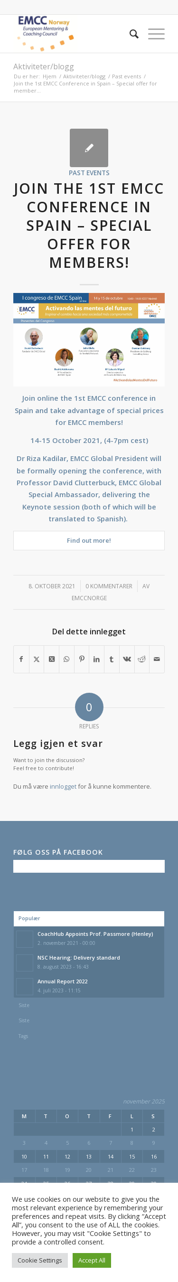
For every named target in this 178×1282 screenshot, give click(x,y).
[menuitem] (129, 34)
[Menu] (152, 34)
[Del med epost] (157, 659)
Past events (89, 173)
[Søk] (129, 34)
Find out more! (89, 540)
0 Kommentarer (108, 586)
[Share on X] (51, 659)
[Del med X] (36, 659)
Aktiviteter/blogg (43, 66)
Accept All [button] (91, 1260)
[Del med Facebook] (21, 659)
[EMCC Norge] (73, 34)
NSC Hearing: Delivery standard (78, 957)
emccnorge (89, 598)
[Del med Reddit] (142, 659)
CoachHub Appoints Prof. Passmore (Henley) (95, 933)
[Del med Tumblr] (111, 659)
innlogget (63, 786)
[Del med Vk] (127, 659)
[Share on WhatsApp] (66, 659)
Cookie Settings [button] (40, 1260)
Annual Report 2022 (62, 981)
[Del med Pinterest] (82, 659)
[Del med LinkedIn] (96, 659)
